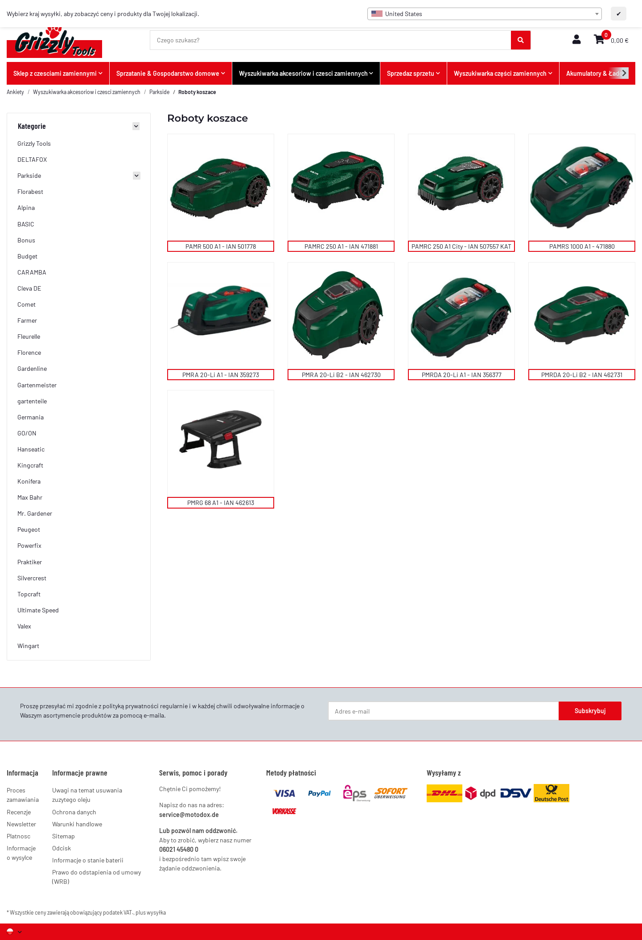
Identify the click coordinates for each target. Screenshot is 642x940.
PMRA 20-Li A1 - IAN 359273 (220, 374)
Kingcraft (30, 465)
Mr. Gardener (34, 513)
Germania (30, 417)
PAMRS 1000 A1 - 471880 (582, 246)
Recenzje (19, 812)
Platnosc (18, 836)
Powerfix (29, 545)
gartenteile (32, 401)
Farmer (27, 320)
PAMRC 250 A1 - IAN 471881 (341, 246)
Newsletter (21, 824)
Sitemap (63, 836)
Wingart (28, 645)
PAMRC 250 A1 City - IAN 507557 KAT (461, 246)
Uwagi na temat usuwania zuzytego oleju (87, 794)
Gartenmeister (37, 385)
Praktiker (29, 562)
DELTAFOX (32, 159)
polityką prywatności (131, 706)
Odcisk (61, 848)
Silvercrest (31, 578)
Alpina (26, 207)
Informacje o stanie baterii (87, 860)
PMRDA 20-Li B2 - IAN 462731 (581, 374)
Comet (26, 304)
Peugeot (28, 529)
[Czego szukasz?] (330, 40)
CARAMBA (31, 272)
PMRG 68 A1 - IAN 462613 (220, 502)
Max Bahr (29, 497)
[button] (576, 39)
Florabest (30, 191)
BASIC (25, 224)
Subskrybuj (590, 710)
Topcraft (29, 594)
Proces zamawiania (23, 794)
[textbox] (484, 14)
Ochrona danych (74, 812)
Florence (29, 352)
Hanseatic (31, 449)
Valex (24, 626)
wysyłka (156, 912)
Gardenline (32, 368)
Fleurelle (28, 336)
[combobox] (484, 14)
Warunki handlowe (77, 824)
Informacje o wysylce (21, 852)
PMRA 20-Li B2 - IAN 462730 (341, 374)
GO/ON (27, 433)
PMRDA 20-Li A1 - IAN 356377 (462, 374)
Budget (27, 256)
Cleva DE (29, 288)
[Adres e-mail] (443, 711)
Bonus (26, 240)
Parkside (29, 175)
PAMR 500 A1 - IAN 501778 (220, 246)
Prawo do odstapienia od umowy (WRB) (96, 876)
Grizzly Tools (34, 143)
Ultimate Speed (38, 610)
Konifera (29, 481)
